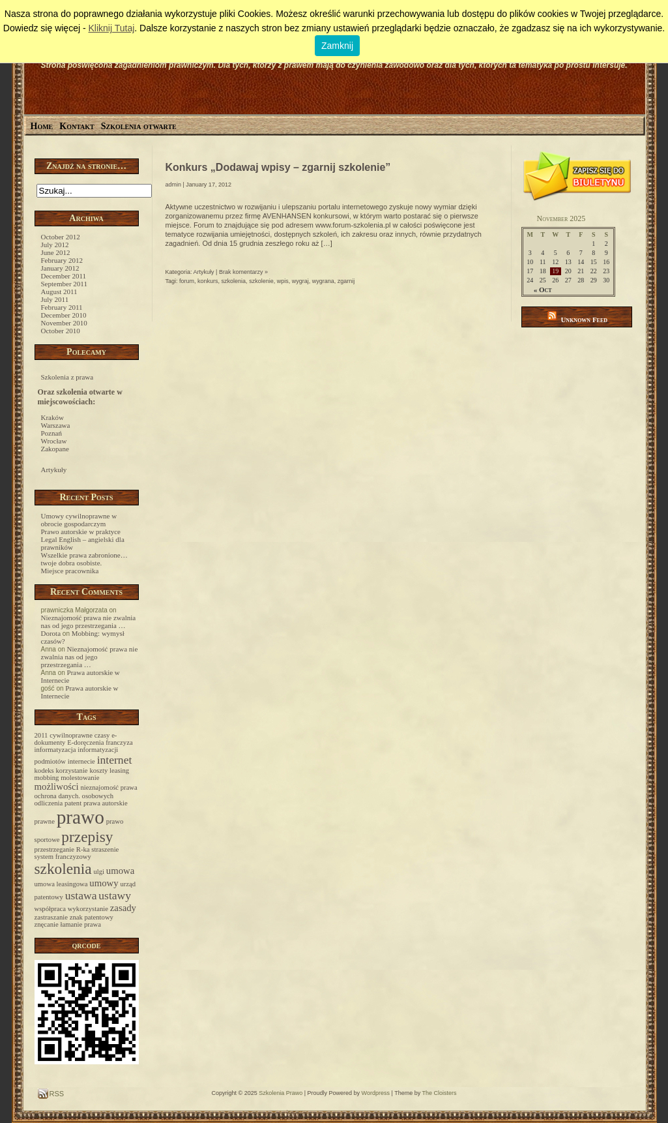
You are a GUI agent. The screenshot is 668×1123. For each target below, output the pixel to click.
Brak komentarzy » (243, 272)
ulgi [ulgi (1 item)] (98, 871)
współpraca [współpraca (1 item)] (50, 908)
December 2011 (64, 276)
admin (174, 184)
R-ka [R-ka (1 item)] (83, 849)
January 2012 (60, 268)
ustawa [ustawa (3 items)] (81, 895)
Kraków (52, 417)
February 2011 (62, 307)
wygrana (323, 281)
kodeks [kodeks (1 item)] (44, 770)
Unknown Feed (583, 319)
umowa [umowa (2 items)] (120, 870)
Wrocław (54, 441)
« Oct (543, 289)
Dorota (51, 633)
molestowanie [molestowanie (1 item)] (80, 777)
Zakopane (55, 449)
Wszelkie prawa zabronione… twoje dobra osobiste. (84, 559)
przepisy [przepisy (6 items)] (87, 836)
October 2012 (60, 237)
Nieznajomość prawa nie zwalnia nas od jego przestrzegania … (88, 621)
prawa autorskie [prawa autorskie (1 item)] (105, 803)
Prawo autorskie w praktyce (81, 531)
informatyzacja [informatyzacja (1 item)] (55, 749)
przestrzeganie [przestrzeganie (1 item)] (55, 849)
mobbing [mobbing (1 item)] (47, 777)
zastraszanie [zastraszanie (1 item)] (51, 917)
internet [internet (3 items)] (114, 759)
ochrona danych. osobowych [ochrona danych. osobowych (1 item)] (74, 796)
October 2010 (60, 331)
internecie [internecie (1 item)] (81, 761)
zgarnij (346, 281)
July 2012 (55, 244)
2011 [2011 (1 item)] (41, 735)
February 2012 (62, 260)
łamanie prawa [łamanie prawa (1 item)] (81, 924)
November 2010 (64, 323)
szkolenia (234, 281)
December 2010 (64, 315)
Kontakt (76, 126)
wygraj (300, 281)
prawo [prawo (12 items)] (80, 817)
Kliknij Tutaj (111, 28)
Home (42, 126)
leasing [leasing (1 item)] (119, 770)
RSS (56, 1094)
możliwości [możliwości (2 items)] (57, 786)
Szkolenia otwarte (139, 126)
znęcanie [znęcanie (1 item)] (47, 924)
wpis (283, 281)
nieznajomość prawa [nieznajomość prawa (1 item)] (109, 787)
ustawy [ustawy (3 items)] (114, 895)
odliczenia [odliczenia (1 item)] (49, 803)
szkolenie (261, 281)
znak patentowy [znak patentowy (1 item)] (91, 917)
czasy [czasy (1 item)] (102, 735)
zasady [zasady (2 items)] (123, 908)
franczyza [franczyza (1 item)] (119, 742)
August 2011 (59, 291)
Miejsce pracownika (70, 571)
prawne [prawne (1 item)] (45, 821)
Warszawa (55, 425)
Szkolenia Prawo (280, 1093)
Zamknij (337, 45)
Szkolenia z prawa (67, 377)
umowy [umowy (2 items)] (103, 883)
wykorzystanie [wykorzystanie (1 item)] (88, 908)
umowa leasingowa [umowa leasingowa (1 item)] (61, 884)
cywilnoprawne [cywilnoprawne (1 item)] (71, 735)
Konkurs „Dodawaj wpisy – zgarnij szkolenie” (278, 167)
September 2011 (64, 284)
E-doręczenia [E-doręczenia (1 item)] (85, 742)
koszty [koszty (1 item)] (98, 770)
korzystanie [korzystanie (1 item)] (71, 770)
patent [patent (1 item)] (73, 803)
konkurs (207, 281)
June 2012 (55, 252)
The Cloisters (439, 1093)
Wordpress (376, 1093)
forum (186, 281)
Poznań (51, 433)
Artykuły (54, 469)
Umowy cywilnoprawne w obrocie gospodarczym (79, 520)
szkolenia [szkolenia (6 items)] (63, 868)
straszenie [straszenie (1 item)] (105, 849)
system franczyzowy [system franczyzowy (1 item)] (63, 856)
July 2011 (55, 299)
